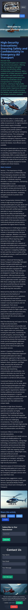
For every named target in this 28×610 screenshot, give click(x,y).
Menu (23, 7)
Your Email (5, 561)
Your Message (6, 568)
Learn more (12, 602)
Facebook (11, 516)
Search (22, 16)
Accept (19, 602)
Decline (14, 606)
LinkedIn (5, 519)
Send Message (8, 577)
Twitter (19, 516)
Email (3, 516)
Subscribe (6, 539)
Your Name (5, 555)
